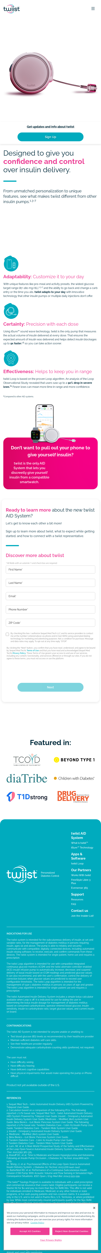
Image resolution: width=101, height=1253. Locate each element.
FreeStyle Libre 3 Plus (80, 881)
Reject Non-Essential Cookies (71, 1231)
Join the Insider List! (82, 915)
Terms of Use (33, 650)
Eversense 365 (79, 887)
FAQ (73, 904)
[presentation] (50, 669)
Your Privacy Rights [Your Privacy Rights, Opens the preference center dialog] (51, 1240)
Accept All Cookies (30, 1231)
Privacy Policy (19, 653)
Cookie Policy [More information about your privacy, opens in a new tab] (37, 1222)
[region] (50, 1226)
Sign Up (50, 137)
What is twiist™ (79, 842)
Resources (77, 899)
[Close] (94, 1208)
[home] (11, 8)
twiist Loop (77, 863)
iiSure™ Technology (82, 847)
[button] (93, 9)
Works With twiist (81, 875)
